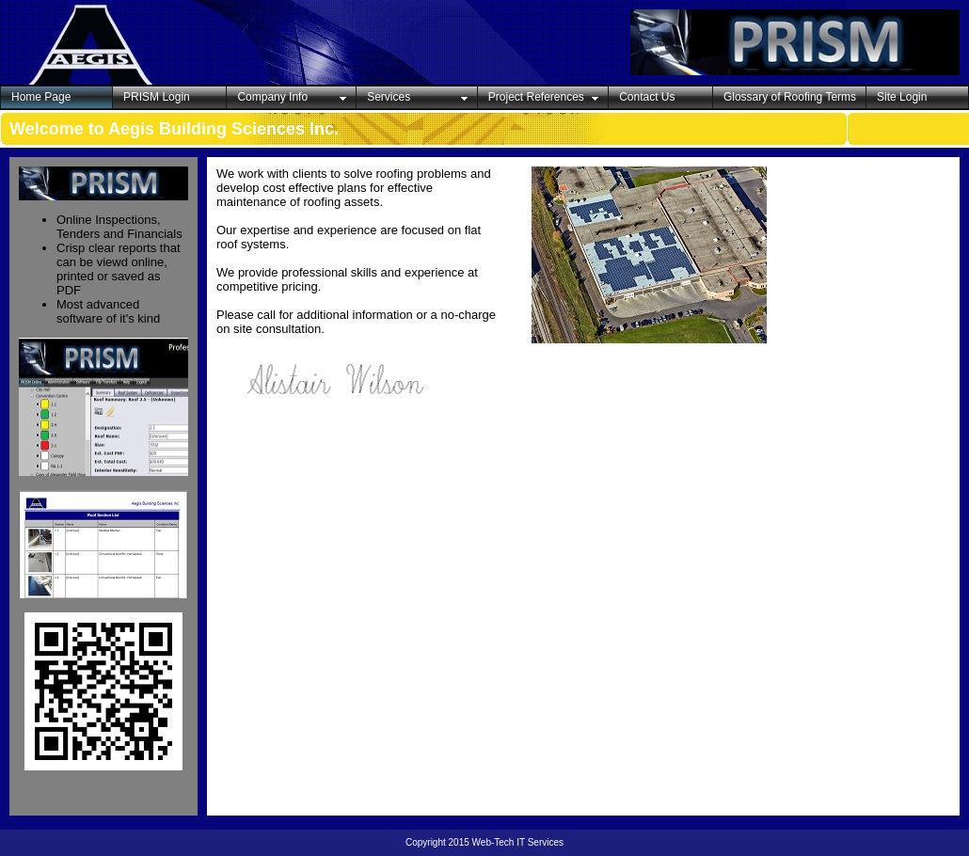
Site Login (902, 96)
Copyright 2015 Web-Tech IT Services (484, 842)
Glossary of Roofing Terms (789, 96)
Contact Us (647, 96)
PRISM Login (156, 96)
